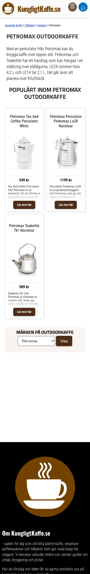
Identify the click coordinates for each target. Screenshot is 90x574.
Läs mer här (24, 205)
